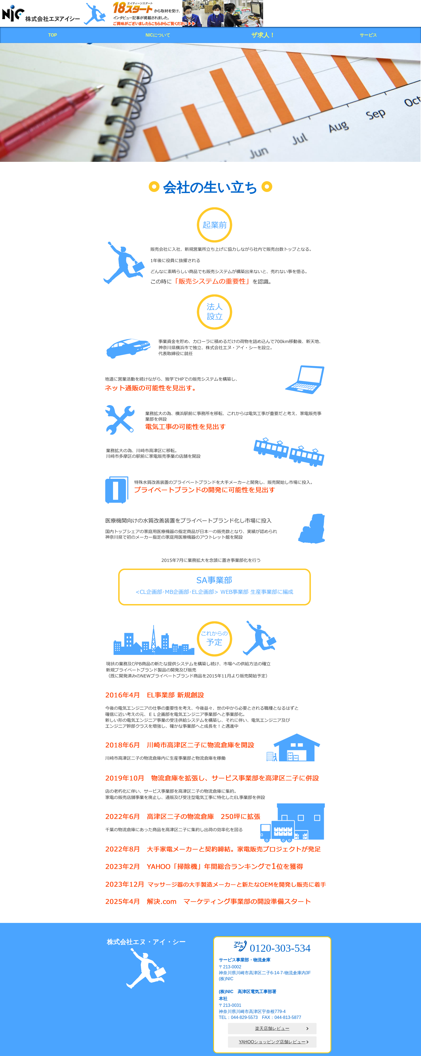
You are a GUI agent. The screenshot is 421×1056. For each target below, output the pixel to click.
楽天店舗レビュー (272, 1028)
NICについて (158, 35)
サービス (368, 35)
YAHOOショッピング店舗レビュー (272, 1042)
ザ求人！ (263, 35)
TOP (52, 35)
